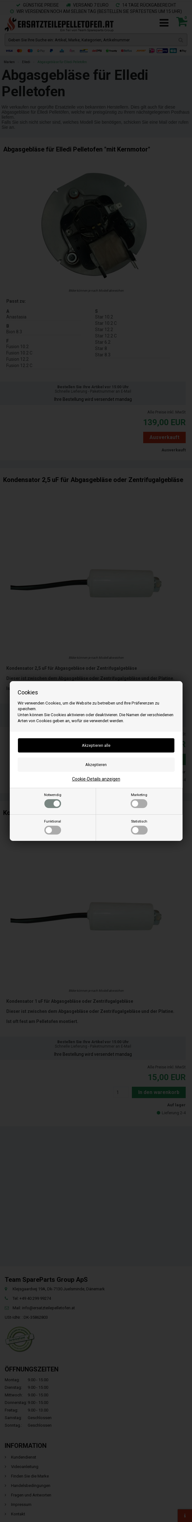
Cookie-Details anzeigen (96, 779)
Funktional (52, 827)
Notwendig (52, 800)
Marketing (139, 800)
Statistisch (139, 827)
